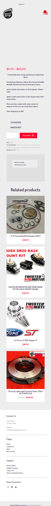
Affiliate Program (12, 465)
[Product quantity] (13, 132)
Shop (8, 446)
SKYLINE (31, 144)
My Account (11, 448)
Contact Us (10, 443)
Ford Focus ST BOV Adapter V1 (25, 337)
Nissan (10, 144)
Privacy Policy (11, 462)
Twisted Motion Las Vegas (18, 502)
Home (8, 441)
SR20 (38, 144)
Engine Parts (34, 141)
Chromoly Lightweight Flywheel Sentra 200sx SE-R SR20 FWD (25, 389)
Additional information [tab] (20, 160)
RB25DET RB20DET (20, 144)
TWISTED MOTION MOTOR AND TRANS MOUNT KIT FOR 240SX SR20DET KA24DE (25, 285)
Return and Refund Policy (15, 470)
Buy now (27, 132)
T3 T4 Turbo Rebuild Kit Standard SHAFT (25, 233)
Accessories (22, 141)
